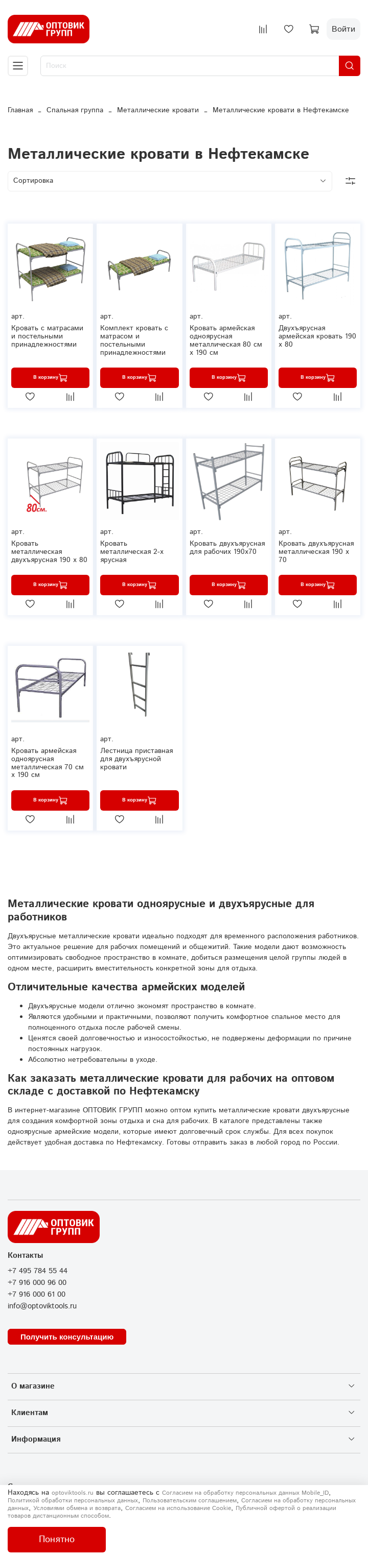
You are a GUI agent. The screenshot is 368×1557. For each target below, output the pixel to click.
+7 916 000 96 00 (37, 1282)
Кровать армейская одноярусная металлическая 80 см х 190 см (226, 340)
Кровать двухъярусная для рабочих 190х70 (227, 548)
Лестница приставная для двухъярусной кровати (136, 759)
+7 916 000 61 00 (36, 1294)
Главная (20, 110)
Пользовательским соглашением (190, 1500)
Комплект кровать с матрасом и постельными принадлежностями (134, 340)
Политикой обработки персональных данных (73, 1500)
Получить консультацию (66, 1336)
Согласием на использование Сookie (178, 1508)
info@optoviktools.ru (42, 1306)
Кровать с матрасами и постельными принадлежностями (47, 336)
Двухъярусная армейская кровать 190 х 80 (317, 336)
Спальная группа (75, 110)
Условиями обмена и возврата (77, 1508)
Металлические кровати (158, 110)
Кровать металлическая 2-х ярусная (132, 552)
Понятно (57, 1539)
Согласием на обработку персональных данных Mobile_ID (245, 1493)
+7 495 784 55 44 (37, 1271)
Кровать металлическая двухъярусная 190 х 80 (49, 552)
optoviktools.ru (73, 1493)
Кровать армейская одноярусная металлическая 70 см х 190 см (47, 763)
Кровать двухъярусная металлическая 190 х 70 (316, 552)
